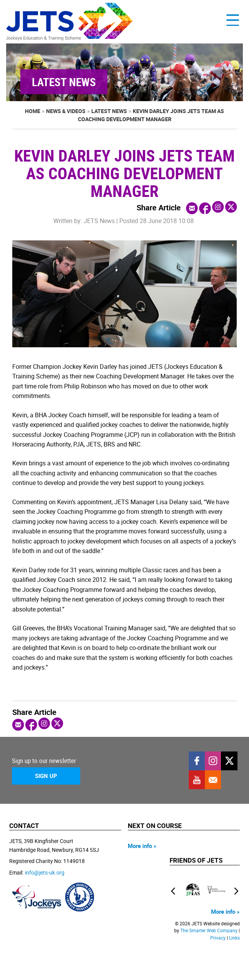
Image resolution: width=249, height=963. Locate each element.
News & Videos (66, 111)
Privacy (218, 938)
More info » (142, 846)
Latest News (109, 111)
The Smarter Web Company (208, 930)
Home (32, 111)
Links (234, 938)
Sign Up (46, 776)
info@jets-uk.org (44, 872)
